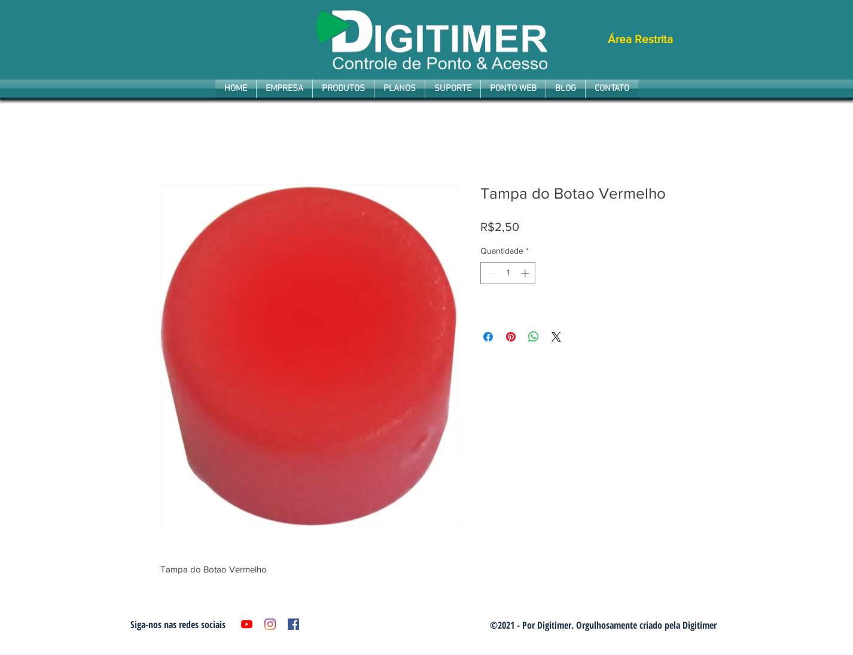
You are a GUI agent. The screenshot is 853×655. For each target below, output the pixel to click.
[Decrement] (489, 273)
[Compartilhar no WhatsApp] (533, 337)
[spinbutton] (508, 273)
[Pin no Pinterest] (511, 337)
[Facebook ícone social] (293, 624)
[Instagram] (270, 624)
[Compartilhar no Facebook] (488, 337)
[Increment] (526, 273)
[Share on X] (556, 337)
